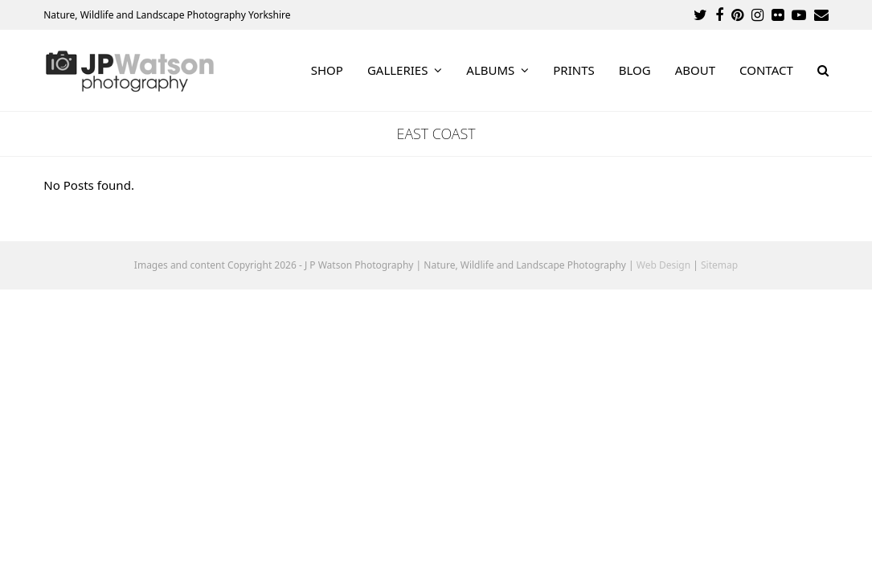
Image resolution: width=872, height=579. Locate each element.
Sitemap (719, 265)
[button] (823, 71)
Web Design (663, 265)
